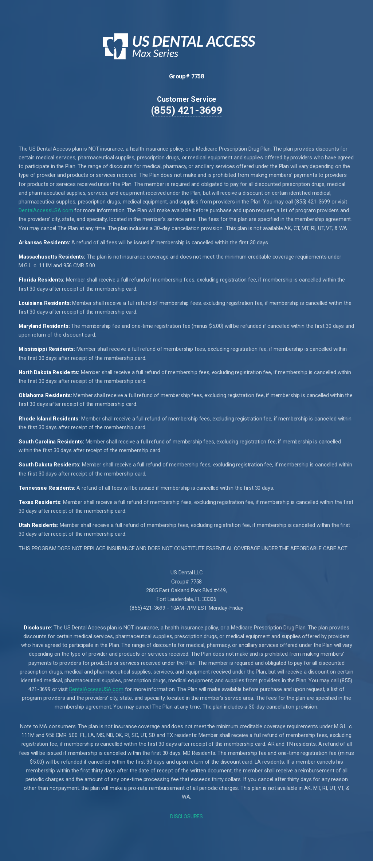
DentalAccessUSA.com (46, 210)
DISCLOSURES (186, 816)
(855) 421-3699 (187, 110)
